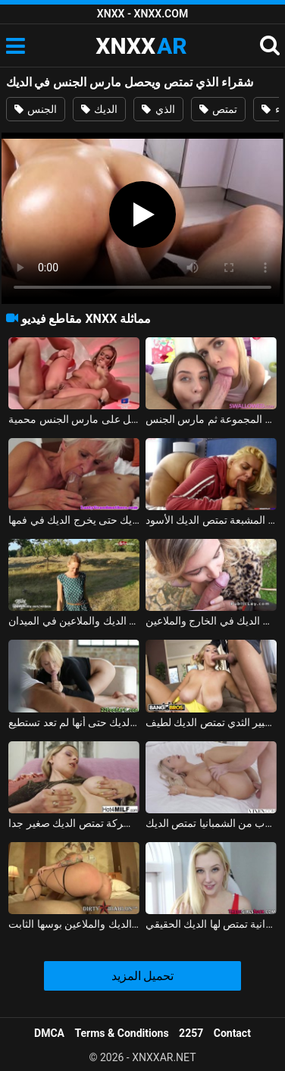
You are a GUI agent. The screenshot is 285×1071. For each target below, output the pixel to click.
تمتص (218, 109)
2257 (191, 1033)
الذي (158, 109)
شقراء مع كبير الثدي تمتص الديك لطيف (211, 722)
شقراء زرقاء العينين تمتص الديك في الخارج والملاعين (211, 621)
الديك (99, 109)
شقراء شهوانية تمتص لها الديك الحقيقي (211, 924)
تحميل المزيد (142, 976)
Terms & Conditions (122, 1033)
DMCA (49, 1033)
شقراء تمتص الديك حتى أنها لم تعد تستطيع (73, 722)
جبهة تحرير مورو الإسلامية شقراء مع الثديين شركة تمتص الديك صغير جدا (73, 823)
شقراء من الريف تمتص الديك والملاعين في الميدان (73, 621)
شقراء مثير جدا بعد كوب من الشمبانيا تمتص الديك (211, 823)
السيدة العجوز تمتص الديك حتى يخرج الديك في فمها (73, 520)
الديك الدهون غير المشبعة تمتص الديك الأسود (211, 520)
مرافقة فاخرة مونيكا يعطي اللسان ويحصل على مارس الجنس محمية (73, 419)
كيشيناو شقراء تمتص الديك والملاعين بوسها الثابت (73, 924)
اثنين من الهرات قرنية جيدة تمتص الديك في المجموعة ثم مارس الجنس (211, 419)
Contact (232, 1033)
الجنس (35, 109)
